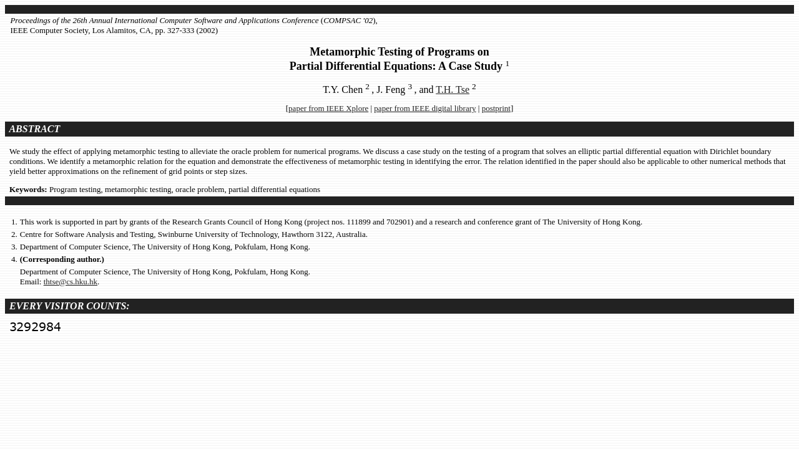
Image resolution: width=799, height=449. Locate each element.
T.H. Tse (452, 89)
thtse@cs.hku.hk (70, 281)
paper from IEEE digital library (425, 108)
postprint (496, 108)
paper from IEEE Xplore (328, 108)
